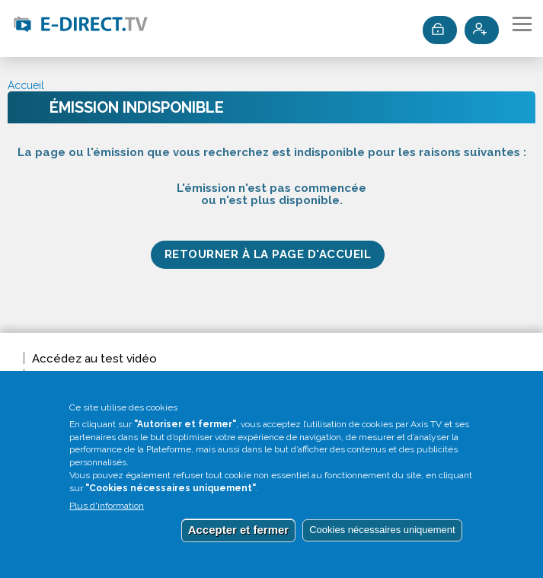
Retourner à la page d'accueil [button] (268, 254)
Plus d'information (106, 516)
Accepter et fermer (238, 539)
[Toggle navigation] (522, 24)
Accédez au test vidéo (94, 359)
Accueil (26, 85)
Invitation (56, 375)
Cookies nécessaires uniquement (382, 539)
